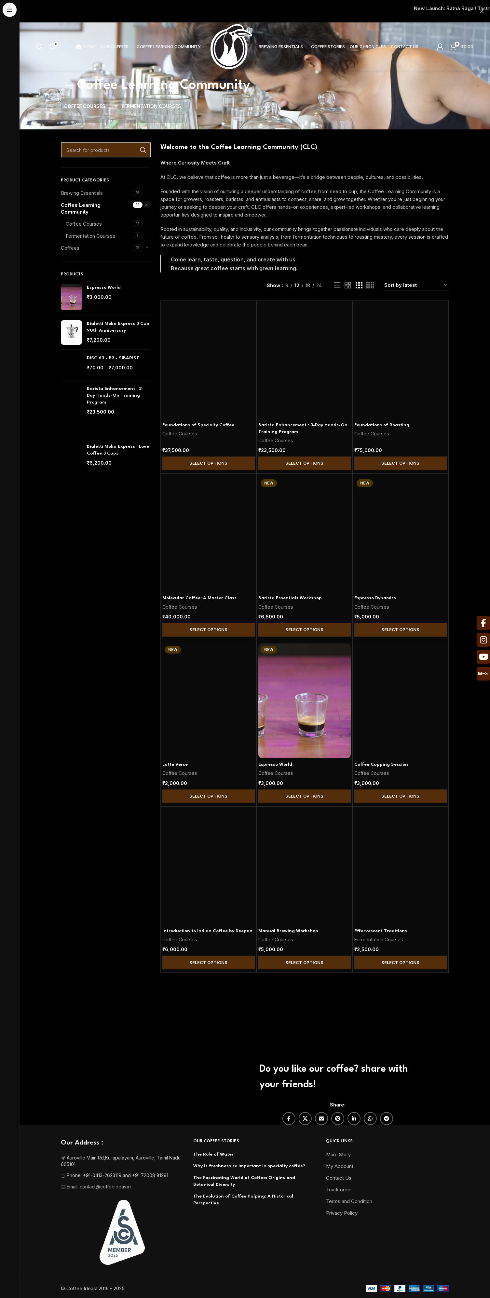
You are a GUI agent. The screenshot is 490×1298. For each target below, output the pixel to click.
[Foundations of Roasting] (400, 361)
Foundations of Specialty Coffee (198, 425)
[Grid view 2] (348, 285)
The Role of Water (213, 1154)
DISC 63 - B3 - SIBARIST (113, 358)
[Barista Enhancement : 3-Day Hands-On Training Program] (304, 361)
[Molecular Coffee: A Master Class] (208, 534)
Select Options (208, 463)
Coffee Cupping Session (381, 764)
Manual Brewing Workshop (288, 931)
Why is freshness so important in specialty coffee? (249, 1166)
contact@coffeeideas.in (106, 1186)
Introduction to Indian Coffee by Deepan (207, 931)
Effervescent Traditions (380, 931)
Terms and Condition (349, 1201)
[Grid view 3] (359, 285)
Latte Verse (175, 764)
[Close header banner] (482, 11)
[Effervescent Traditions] (400, 867)
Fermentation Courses (90, 236)
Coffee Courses (84, 224)
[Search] (39, 46)
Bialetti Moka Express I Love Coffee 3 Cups (118, 450)
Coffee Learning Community (81, 208)
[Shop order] (416, 285)
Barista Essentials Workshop (290, 598)
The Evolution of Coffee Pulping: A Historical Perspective (243, 1199)
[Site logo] (231, 46)
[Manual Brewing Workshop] (304, 867)
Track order (339, 1189)
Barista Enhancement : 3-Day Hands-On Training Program (115, 395)
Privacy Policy (342, 1213)
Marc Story (338, 1154)
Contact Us (338, 1178)
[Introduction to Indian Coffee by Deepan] (208, 867)
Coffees (70, 248)
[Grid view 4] (370, 285)
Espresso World (104, 287)
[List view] (337, 285)
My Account (339, 1166)
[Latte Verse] (208, 701)
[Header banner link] (245, 11)
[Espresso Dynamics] (400, 534)
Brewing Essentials (82, 193)
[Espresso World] (304, 701)
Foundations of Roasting (381, 425)
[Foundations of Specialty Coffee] (208, 361)
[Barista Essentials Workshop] (304, 534)
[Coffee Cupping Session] (400, 701)
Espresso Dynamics (375, 598)
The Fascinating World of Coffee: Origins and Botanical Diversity (244, 1181)
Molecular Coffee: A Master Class (199, 598)
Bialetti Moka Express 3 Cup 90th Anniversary (118, 327)
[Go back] (69, 85)
